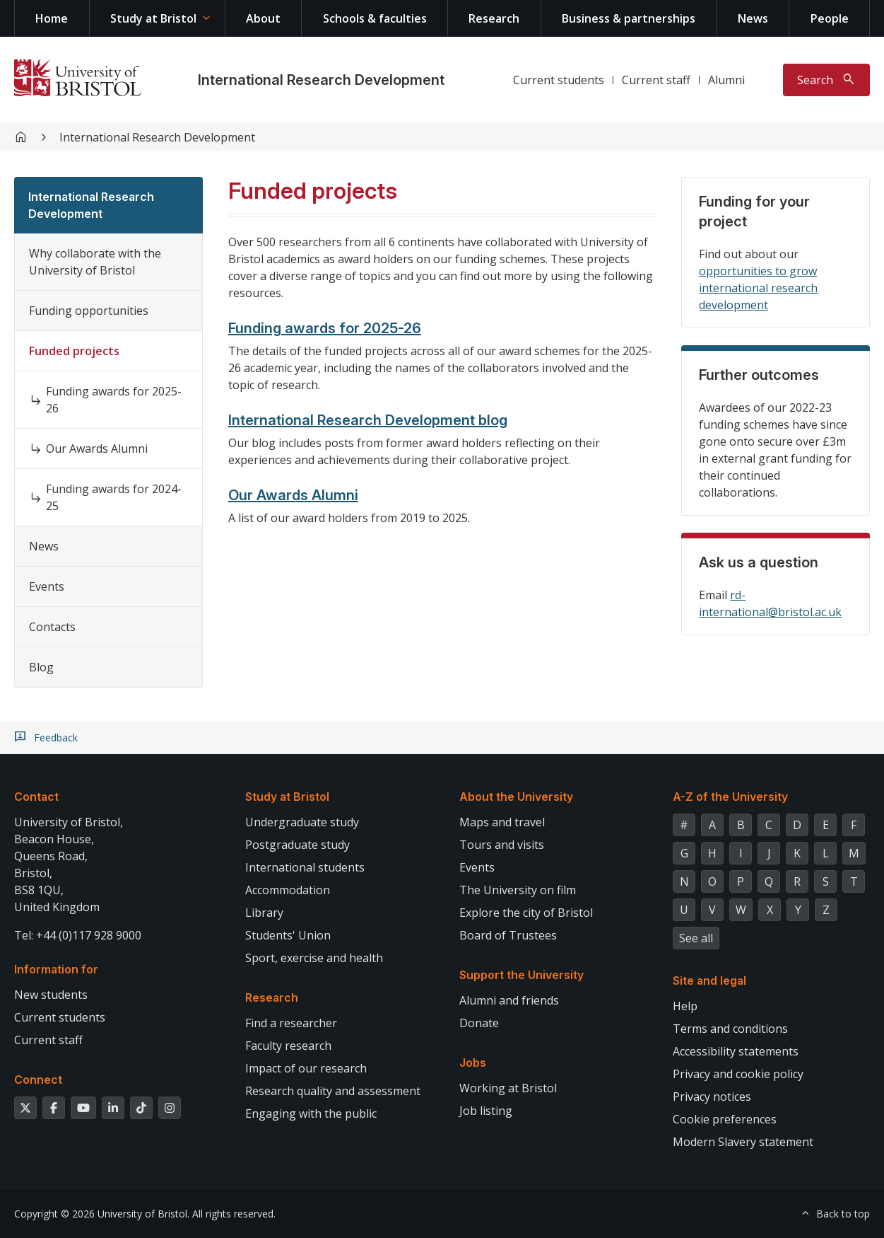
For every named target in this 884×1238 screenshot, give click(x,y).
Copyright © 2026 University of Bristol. (101, 1213)
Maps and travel (502, 822)
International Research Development (321, 79)
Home (51, 18)
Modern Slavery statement (743, 1142)
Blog (41, 667)
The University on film (517, 890)
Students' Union (288, 935)
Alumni (726, 80)
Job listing (485, 1110)
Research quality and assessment (332, 1091)
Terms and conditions (730, 1028)
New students (51, 994)
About (263, 18)
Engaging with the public (311, 1113)
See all (696, 938)
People (830, 18)
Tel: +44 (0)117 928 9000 (77, 935)
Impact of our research (306, 1068)
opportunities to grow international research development (758, 288)
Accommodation (287, 890)
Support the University (521, 975)
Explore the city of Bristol (526, 912)
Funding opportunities (88, 310)
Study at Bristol (153, 18)
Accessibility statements (735, 1051)
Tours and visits (501, 844)
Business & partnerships (628, 18)
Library (264, 912)
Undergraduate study (302, 822)
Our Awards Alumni (97, 448)
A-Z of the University (730, 796)
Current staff (656, 80)
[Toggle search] (826, 80)
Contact (36, 796)
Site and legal (709, 980)
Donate (479, 1023)
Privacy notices (712, 1096)
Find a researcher (291, 1023)
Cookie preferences (725, 1119)
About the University (516, 796)
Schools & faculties (375, 18)
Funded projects (74, 351)
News (753, 18)
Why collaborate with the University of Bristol (95, 261)
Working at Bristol (508, 1088)
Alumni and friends (509, 1000)
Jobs (472, 1062)
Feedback (56, 738)
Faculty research (288, 1045)
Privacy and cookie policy (738, 1074)
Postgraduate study (297, 844)
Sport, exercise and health (314, 958)
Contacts (52, 627)
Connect (38, 1079)
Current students (558, 80)
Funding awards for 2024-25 (114, 497)
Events (46, 586)
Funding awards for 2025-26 (114, 399)
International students (305, 867)
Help (685, 1006)
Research (493, 18)
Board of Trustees (508, 935)
